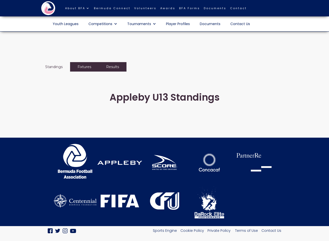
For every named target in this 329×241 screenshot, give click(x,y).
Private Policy (219, 230)
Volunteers (145, 8)
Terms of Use (246, 230)
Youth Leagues (66, 23)
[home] (48, 8)
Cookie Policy (192, 230)
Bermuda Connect (112, 8)
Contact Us (240, 23)
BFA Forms (189, 8)
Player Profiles (178, 23)
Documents (215, 8)
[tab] (54, 67)
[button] (79, 9)
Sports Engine (165, 230)
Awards (167, 8)
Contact (238, 8)
